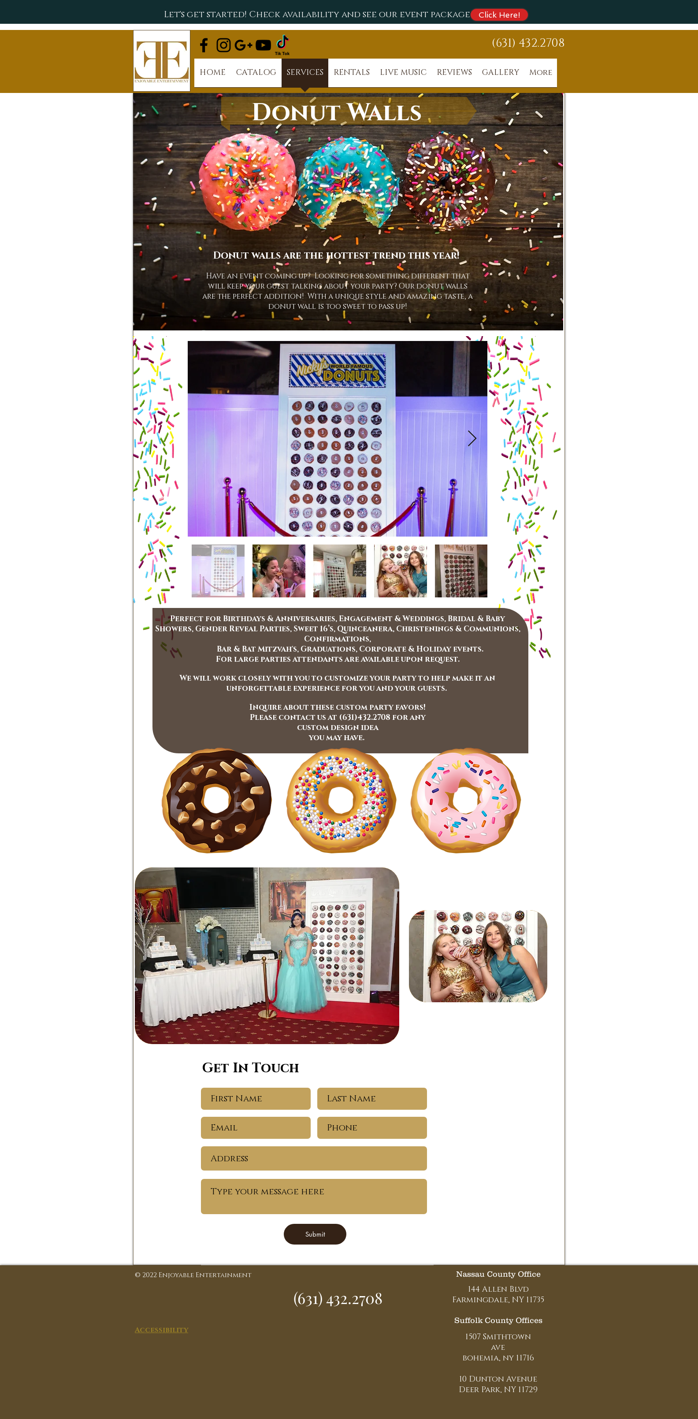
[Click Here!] (499, 15)
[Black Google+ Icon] (243, 45)
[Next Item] (472, 439)
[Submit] (315, 1234)
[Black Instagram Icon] (223, 45)
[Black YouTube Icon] (263, 45)
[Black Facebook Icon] (203, 45)
